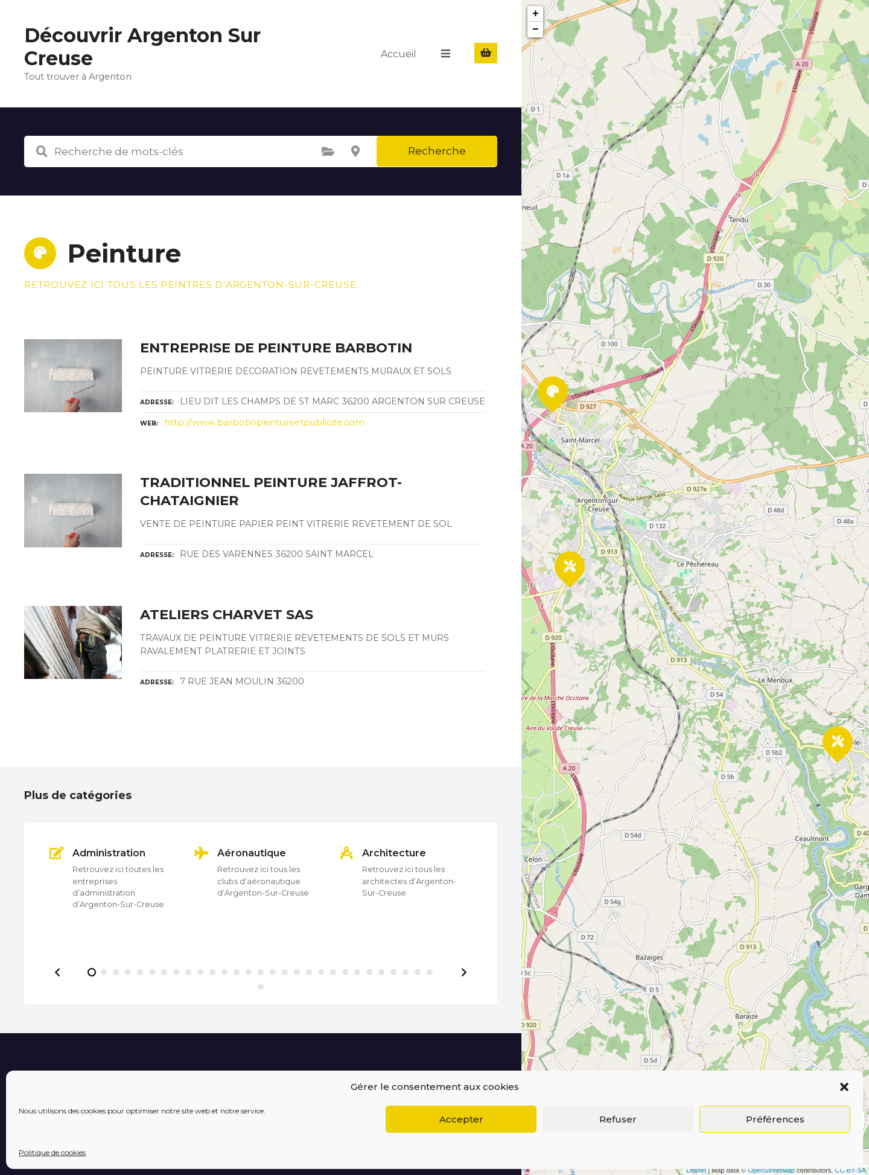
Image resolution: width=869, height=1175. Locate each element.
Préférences (775, 1119)
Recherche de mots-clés (42, 151)
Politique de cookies (52, 1152)
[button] (844, 1087)
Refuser (618, 1119)
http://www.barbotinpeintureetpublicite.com (264, 422)
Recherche (437, 151)
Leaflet (696, 1170)
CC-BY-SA (850, 1170)
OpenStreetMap (771, 1170)
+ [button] (535, 14)
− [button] (535, 29)
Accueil (399, 53)
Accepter (461, 1119)
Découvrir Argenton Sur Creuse (142, 47)
